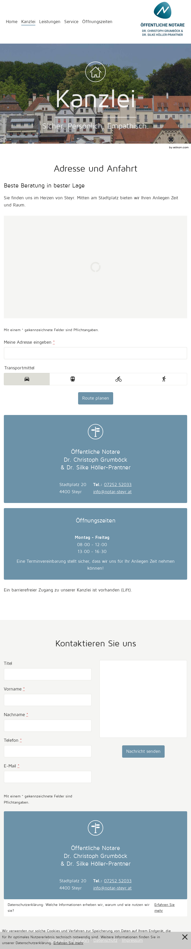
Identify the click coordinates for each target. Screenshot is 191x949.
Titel (8, 663)
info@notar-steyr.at (112, 491)
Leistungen (49, 21)
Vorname (14, 689)
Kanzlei (28, 21)
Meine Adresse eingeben (29, 342)
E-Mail (11, 766)
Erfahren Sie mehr (164, 908)
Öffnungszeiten (97, 21)
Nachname (16, 714)
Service (71, 21)
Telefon (13, 740)
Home (11, 21)
